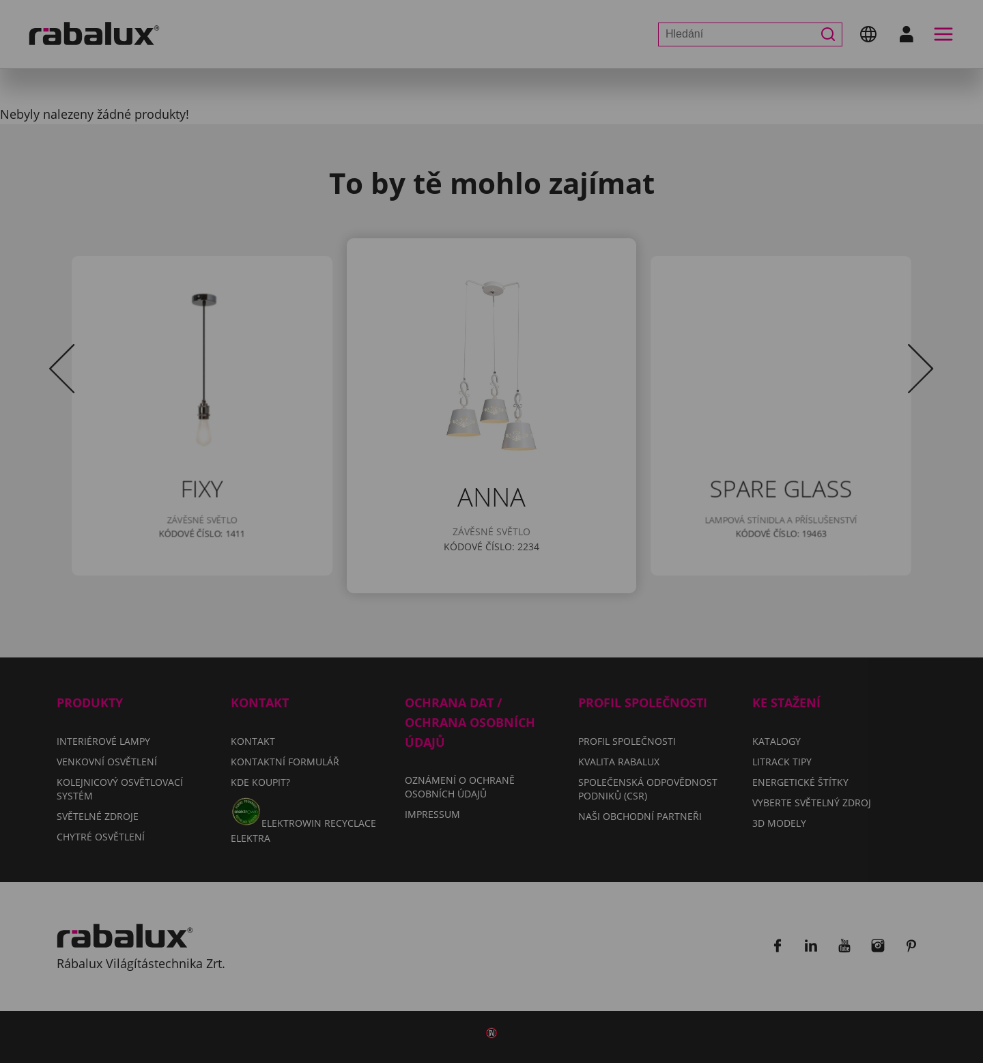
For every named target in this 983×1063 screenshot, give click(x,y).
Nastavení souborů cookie (361, 581)
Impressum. (692, 541)
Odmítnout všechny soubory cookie (592, 581)
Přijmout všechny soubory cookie (492, 616)
